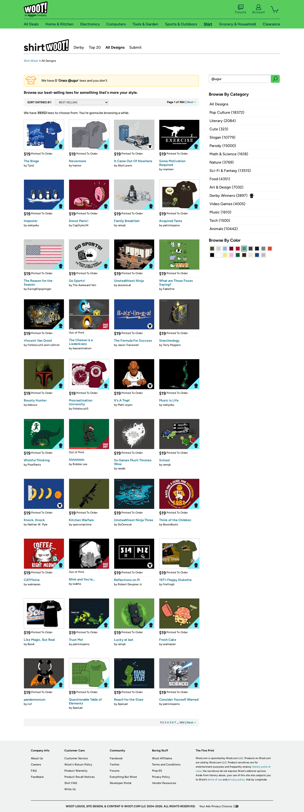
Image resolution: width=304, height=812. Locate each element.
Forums (240, 9)
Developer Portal (120, 783)
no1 (30, 704)
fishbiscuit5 (80, 408)
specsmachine (82, 524)
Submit (135, 47)
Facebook (116, 758)
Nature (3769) (221, 162)
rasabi (121, 468)
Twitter (114, 764)
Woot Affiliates (162, 758)
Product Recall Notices (79, 777)
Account (258, 9)
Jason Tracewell (128, 345)
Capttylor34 (80, 225)
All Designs (114, 47)
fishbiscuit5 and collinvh (44, 345)
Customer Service (76, 758)
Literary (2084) (222, 120)
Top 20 (95, 47)
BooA (31, 644)
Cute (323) (218, 129)
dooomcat (124, 285)
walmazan (34, 584)
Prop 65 (157, 770)
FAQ (34, 770)
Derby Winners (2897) (228, 195)
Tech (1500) (219, 220)
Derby (79, 47)
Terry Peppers (172, 345)
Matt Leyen (125, 404)
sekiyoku (33, 225)
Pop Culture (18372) (226, 112)
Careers (36, 764)
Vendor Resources (164, 783)
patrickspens (171, 225)
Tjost (31, 165)
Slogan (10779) (222, 137)
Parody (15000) (222, 145)
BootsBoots (170, 524)
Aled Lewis (125, 165)
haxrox (77, 165)
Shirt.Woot (46, 45)
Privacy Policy (161, 777)
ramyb (122, 225)
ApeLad (77, 707)
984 (182, 722)
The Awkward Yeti (84, 285)
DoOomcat (125, 524)
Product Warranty (75, 770)
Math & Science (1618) (228, 154)
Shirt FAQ (70, 783)
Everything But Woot (123, 777)
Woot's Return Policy (78, 764)
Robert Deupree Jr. (130, 584)
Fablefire (169, 289)
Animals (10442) (223, 229)
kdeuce (32, 404)
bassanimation (82, 348)
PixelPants (34, 464)
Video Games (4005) (227, 204)
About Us (37, 758)
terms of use (215, 779)
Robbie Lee (80, 464)
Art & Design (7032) (226, 187)
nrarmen (168, 169)
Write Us (70, 789)
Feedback (37, 777)
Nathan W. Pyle (38, 524)
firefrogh (169, 584)
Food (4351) (219, 179)
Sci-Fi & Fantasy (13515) (230, 170)
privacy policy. (236, 779)
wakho (77, 583)
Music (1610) (220, 212)
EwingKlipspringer (39, 289)
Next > (191, 102)
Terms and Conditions (166, 764)
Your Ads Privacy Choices (215, 806)
